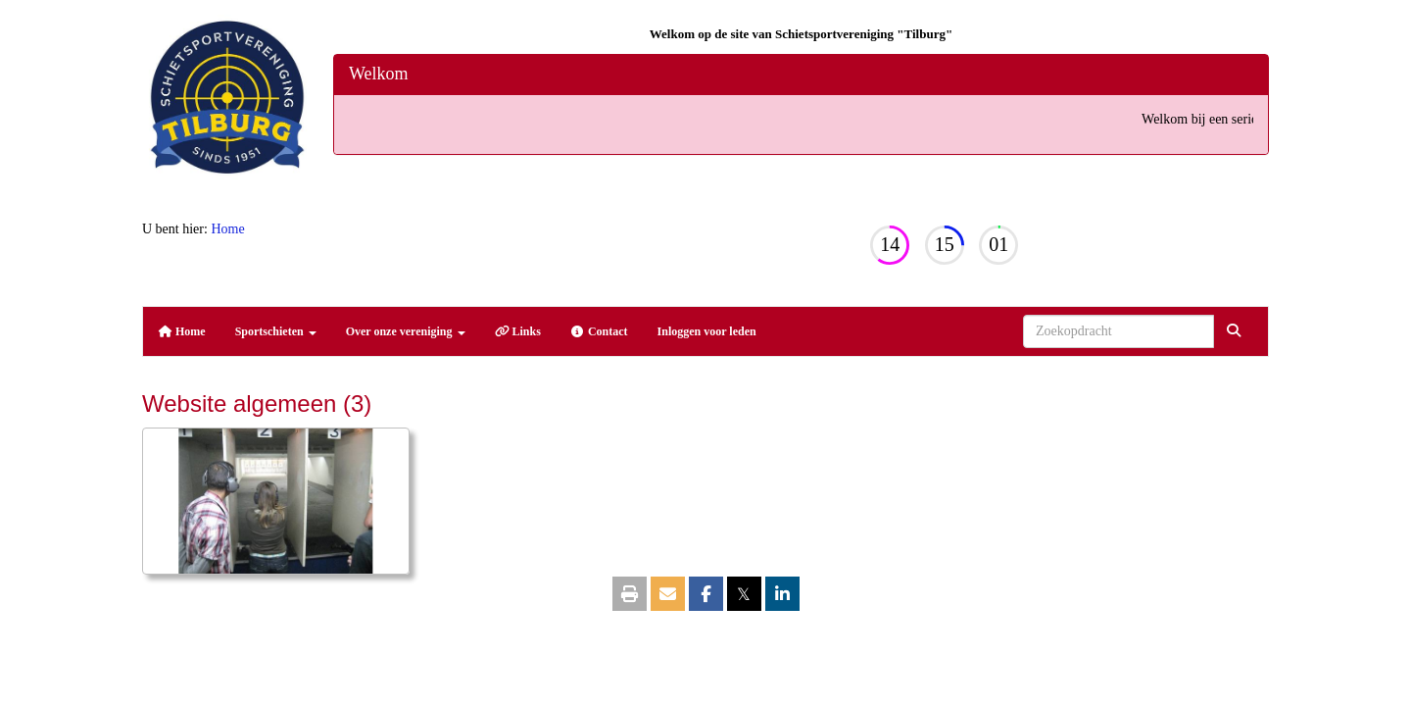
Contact (599, 331)
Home (227, 229)
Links (518, 331)
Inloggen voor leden (706, 331)
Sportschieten (275, 331)
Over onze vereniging (405, 331)
